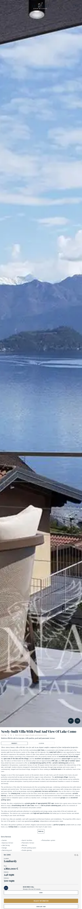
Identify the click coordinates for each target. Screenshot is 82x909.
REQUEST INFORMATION (41, 901)
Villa (11, 735)
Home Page (4, 735)
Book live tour (41, 906)
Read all (41, 831)
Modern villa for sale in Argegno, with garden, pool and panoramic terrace (31, 735)
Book (41, 893)
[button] (75, 855)
